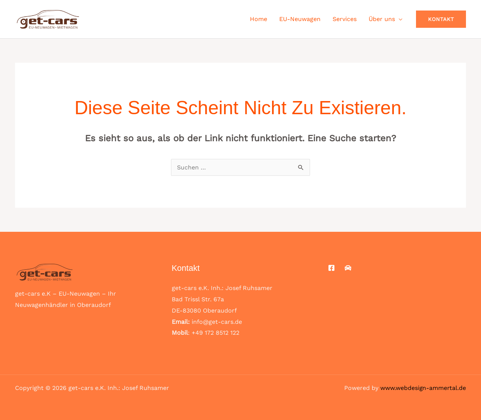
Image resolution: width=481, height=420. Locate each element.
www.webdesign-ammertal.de (423, 387)
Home (258, 19)
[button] (441, 19)
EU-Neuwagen (300, 19)
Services (345, 19)
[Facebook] (331, 267)
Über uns (382, 19)
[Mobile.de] (348, 267)
